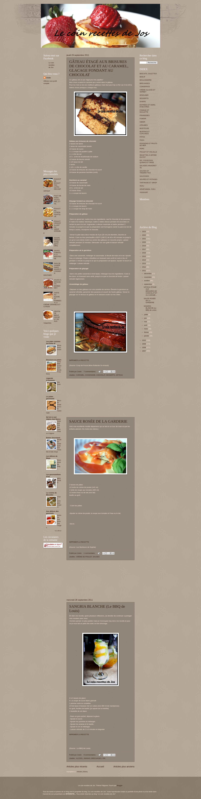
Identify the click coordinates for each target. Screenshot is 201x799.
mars (146, 329)
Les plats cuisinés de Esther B (53, 342)
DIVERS (143, 102)
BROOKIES (59, 481)
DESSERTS (110, 375)
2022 (144, 235)
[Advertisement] (90, 49)
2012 (144, 267)
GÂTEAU (119, 375)
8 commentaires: (90, 755)
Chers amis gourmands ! (59, 502)
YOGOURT (144, 192)
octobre (147, 281)
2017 (144, 249)
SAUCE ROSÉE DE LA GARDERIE (98, 421)
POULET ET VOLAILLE (148, 152)
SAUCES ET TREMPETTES (145, 172)
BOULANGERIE (146, 80)
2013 (144, 263)
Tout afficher (58, 530)
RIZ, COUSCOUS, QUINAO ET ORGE (147, 161)
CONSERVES (145, 87)
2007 (144, 351)
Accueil (100, 766)
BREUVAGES (96, 758)
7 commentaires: (90, 372)
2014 (144, 260)
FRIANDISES (144, 115)
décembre (148, 273)
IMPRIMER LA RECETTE (79, 360)
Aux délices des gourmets (52, 512)
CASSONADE (90, 375)
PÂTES (142, 137)
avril (146, 325)
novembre (148, 277)
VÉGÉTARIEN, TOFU (147, 189)
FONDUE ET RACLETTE (144, 111)
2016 (144, 253)
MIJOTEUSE (144, 128)
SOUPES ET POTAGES (148, 179)
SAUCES (96, 557)
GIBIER (142, 122)
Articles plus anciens (123, 766)
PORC (142, 149)
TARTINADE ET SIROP (148, 183)
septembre (148, 284)
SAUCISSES (144, 176)
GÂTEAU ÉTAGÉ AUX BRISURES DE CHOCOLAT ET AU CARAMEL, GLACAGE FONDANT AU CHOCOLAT (98, 68)
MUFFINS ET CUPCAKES (144, 133)
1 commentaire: (89, 553)
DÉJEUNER (144, 95)
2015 (144, 256)
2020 (144, 242)
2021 (144, 239)
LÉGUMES (144, 125)
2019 (144, 246)
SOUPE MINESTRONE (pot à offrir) (57, 242)
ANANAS (87, 758)
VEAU (142, 186)
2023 (144, 231)
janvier (146, 336)
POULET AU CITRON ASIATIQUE (57, 212)
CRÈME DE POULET (84, 557)
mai (145, 322)
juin (145, 318)
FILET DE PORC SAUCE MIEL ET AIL (57, 200)
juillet (146, 314)
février (146, 332)
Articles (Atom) (82, 772)
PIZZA (142, 140)
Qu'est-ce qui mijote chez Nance (53, 418)
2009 (144, 344)
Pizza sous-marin (59, 347)
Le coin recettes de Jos (51, 65)
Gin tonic (59, 383)
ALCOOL (79, 758)
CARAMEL (80, 375)
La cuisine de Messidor (51, 494)
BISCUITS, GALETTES (148, 74)
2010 (144, 340)
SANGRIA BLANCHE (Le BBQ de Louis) (150, 308)
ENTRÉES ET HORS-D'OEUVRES (148, 106)
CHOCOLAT (100, 375)
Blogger (119, 785)
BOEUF (142, 77)
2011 (144, 271)
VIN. (104, 758)
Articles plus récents (77, 766)
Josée (48, 78)
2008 (144, 347)
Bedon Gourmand (53, 438)
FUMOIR (143, 119)
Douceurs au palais (53, 360)
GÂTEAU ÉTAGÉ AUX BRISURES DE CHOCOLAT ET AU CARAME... (150, 291)
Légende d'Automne (50, 379)
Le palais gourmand (50, 398)
